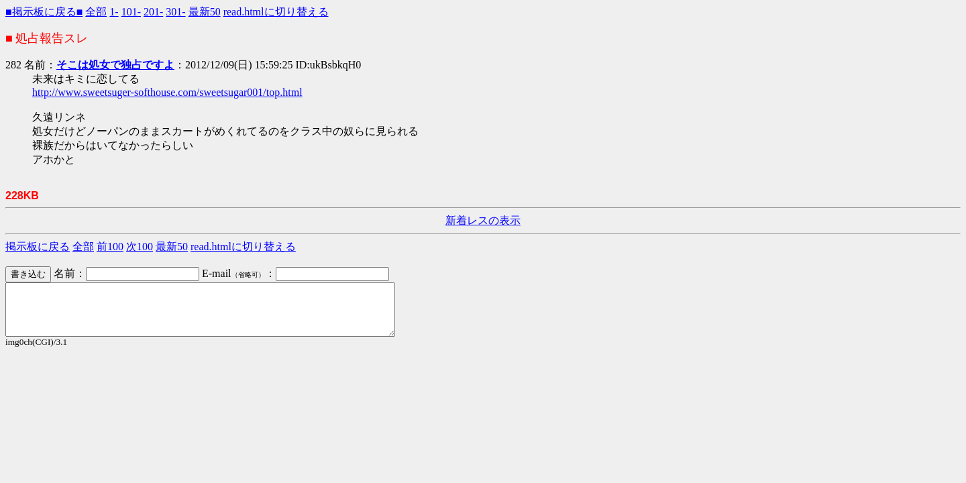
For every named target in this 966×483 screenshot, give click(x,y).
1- (113, 11)
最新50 (205, 11)
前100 (110, 246)
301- (175, 11)
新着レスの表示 (483, 220)
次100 (139, 246)
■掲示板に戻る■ (44, 11)
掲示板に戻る (37, 246)
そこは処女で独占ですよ (115, 64)
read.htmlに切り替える (276, 11)
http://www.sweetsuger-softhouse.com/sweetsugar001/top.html (167, 92)
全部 (96, 11)
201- (153, 11)
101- (131, 11)
